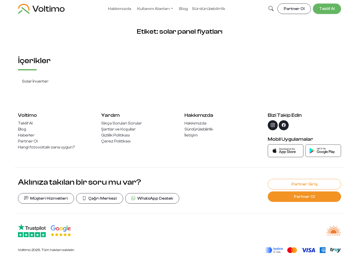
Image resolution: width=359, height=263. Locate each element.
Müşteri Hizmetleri (46, 198)
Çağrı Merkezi (99, 198)
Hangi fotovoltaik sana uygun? (46, 147)
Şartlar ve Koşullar (118, 129)
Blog (183, 8)
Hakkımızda (119, 8)
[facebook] (284, 125)
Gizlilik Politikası (115, 135)
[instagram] (273, 125)
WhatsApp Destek (152, 198)
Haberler (26, 135)
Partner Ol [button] (294, 8)
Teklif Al (25, 123)
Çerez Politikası (116, 141)
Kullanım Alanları (153, 8)
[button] (271, 9)
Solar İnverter (35, 81)
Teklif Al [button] (327, 8)
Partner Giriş (304, 184)
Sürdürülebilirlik (208, 8)
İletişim (191, 135)
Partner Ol (28, 141)
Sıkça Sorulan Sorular (121, 123)
